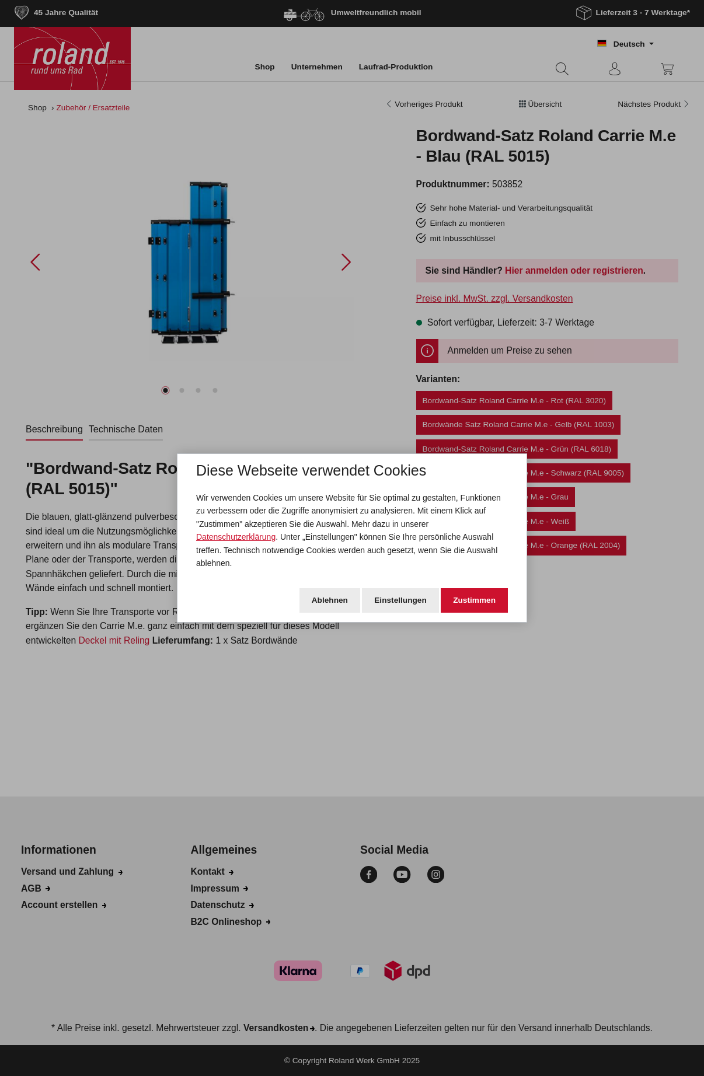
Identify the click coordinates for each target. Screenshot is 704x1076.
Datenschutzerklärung (236, 537)
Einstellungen (400, 600)
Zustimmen (474, 600)
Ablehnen (330, 600)
